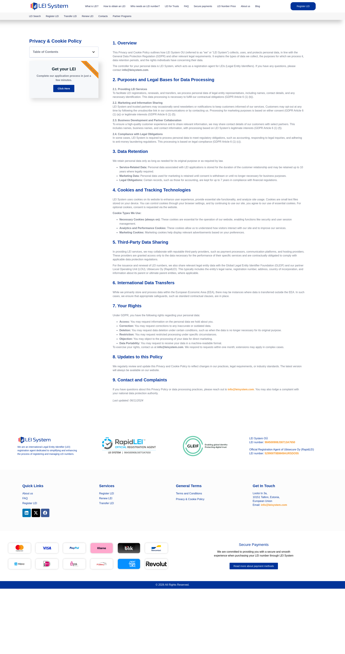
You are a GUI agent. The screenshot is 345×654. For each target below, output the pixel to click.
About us (245, 6)
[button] (93, 52)
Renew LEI (87, 16)
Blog (257, 6)
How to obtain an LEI (114, 6)
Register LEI (52, 16)
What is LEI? (91, 6)
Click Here (64, 88)
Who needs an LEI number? (145, 6)
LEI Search (35, 16)
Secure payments (203, 6)
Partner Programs (122, 16)
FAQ (186, 6)
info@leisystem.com (241, 389)
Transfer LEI (70, 16)
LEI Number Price (226, 6)
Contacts (103, 16)
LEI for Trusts (172, 6)
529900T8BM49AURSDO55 (282, 453)
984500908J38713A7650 (280, 442)
